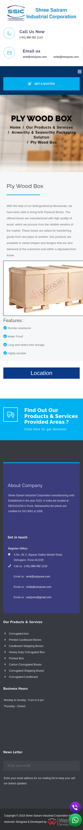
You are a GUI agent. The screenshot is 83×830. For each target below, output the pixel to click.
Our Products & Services (49, 127)
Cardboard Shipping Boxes (23, 646)
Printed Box (14, 658)
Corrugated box (16, 633)
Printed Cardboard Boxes (22, 639)
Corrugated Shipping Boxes (24, 670)
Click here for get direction (45, 429)
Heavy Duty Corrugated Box (24, 652)
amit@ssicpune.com (35, 56)
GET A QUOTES (41, 83)
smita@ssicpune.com (66, 56)
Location (41, 373)
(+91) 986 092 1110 (31, 37)
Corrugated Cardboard (21, 676)
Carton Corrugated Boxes (23, 664)
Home (15, 127)
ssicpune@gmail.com (38, 597)
